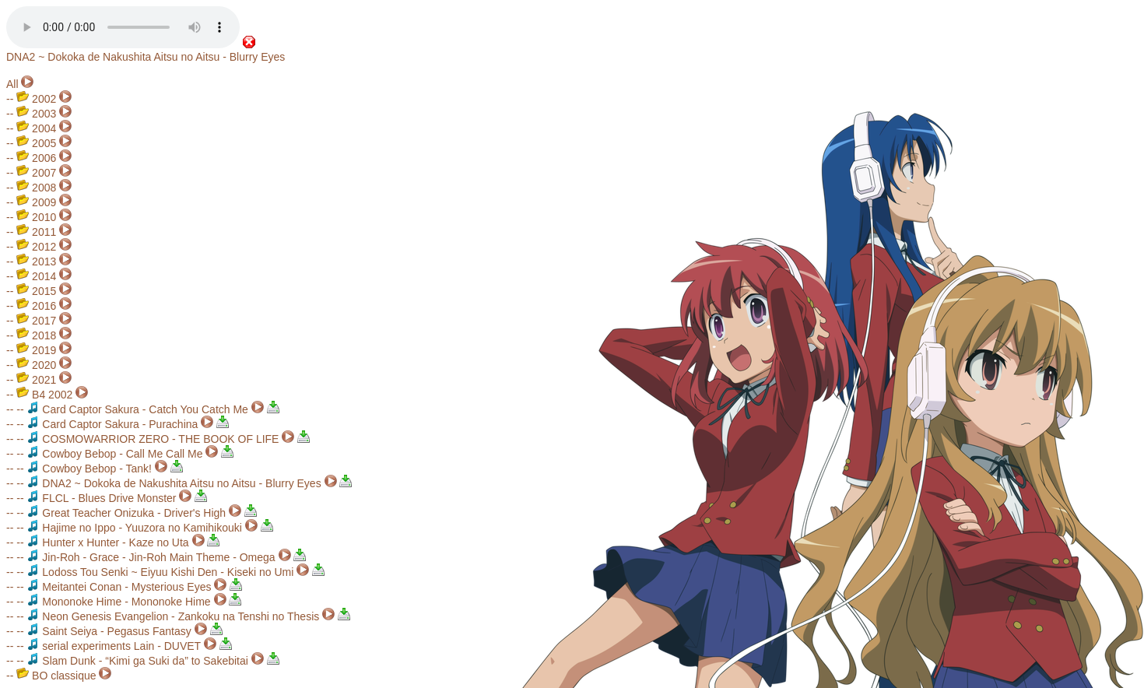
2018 (36, 335)
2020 (36, 365)
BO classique (56, 675)
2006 (36, 158)
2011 (36, 232)
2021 (36, 380)
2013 (36, 261)
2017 (36, 320)
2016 (36, 306)
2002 (36, 99)
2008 (36, 187)
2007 (36, 173)
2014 (36, 276)
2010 (36, 217)
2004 (36, 128)
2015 (36, 291)
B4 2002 (44, 394)
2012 (36, 246)
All (12, 84)
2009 (36, 202)
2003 (36, 113)
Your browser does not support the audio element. (123, 27)
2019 (36, 350)
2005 (36, 143)
